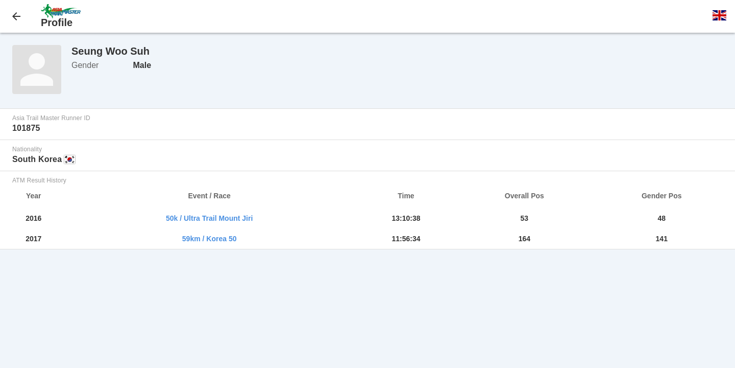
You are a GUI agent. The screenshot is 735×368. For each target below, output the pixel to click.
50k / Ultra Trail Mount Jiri (209, 218)
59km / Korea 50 (209, 239)
